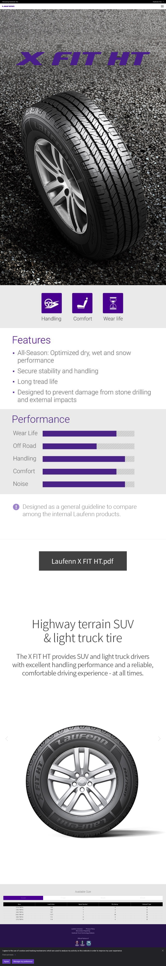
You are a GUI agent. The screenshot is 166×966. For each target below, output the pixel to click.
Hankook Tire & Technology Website (83, 933)
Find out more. (8, 955)
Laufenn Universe (77, 929)
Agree (6, 961)
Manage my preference (23, 961)
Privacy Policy (90, 929)
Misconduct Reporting (83, 931)
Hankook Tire (157, 2)
